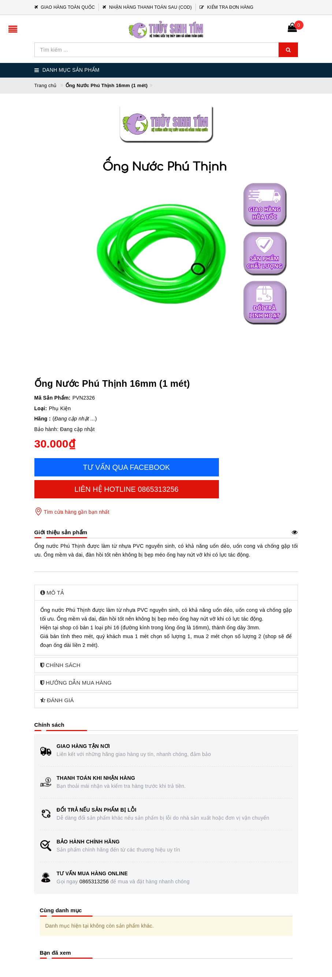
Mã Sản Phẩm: (52, 398)
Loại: (40, 408)
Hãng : (42, 419)
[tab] (166, 592)
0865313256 (94, 881)
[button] (166, 592)
